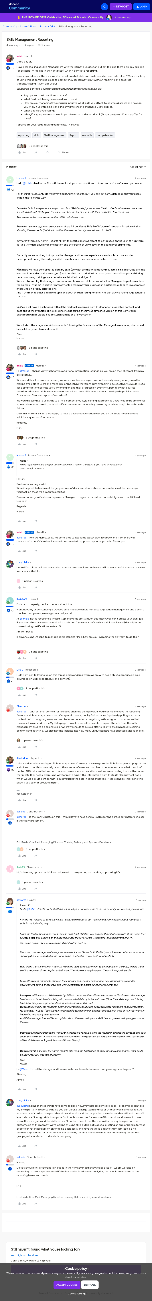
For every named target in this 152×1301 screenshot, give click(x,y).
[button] (4, 7)
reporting (23, 135)
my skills (87, 135)
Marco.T (21, 178)
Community (10, 26)
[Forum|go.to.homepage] (19, 6)
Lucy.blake (23, 562)
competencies (105, 135)
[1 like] (30, 581)
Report (74, 135)
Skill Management (54, 135)
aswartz (21, 900)
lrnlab (20, 56)
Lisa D (20, 669)
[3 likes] (32, 348)
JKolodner (22, 758)
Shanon (21, 706)
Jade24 (21, 867)
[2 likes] (31, 438)
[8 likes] (32, 146)
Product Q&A (47, 26)
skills (37, 135)
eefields (21, 811)
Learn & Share (28, 26)
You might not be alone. (25, 1255)
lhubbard (22, 599)
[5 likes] (32, 652)
